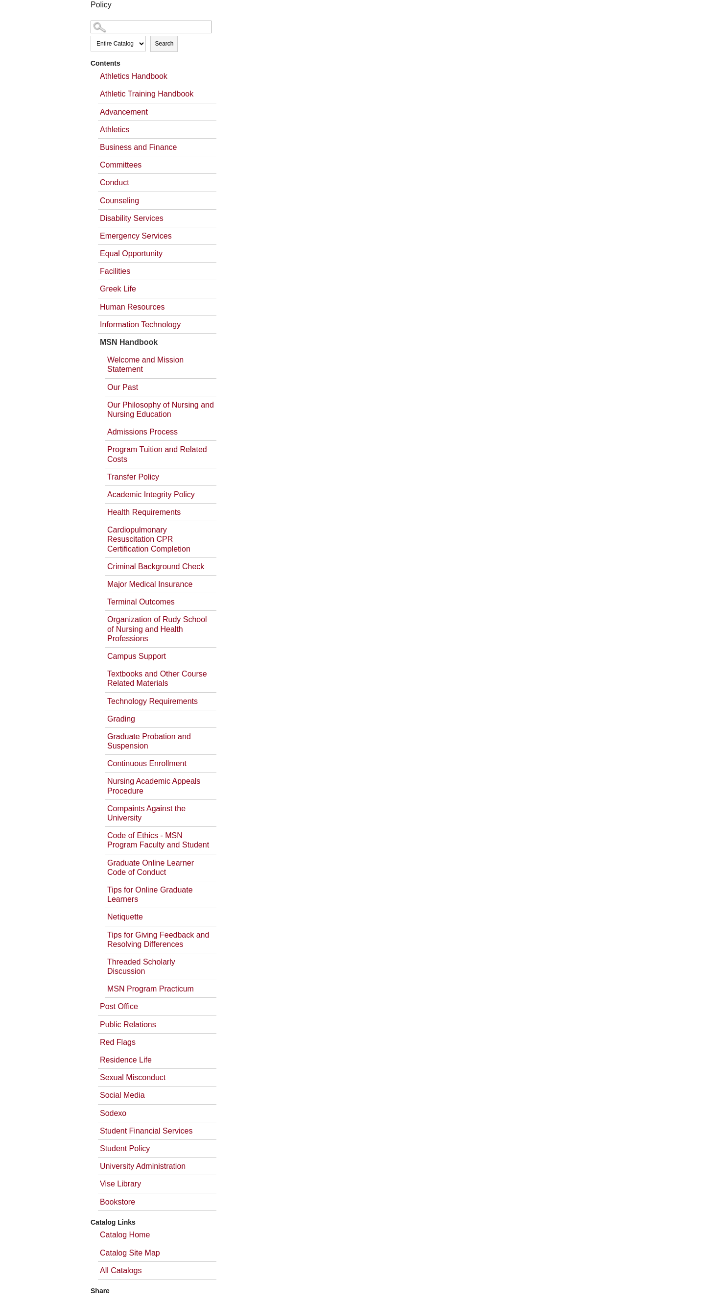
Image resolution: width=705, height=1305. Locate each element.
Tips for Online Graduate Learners (150, 894)
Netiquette (125, 917)
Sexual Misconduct (132, 1077)
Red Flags (118, 1042)
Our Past (122, 387)
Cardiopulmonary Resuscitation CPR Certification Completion (148, 539)
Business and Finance (138, 147)
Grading (121, 719)
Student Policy (125, 1148)
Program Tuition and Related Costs (157, 454)
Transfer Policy (133, 477)
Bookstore (117, 1202)
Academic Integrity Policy (151, 494)
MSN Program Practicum (150, 989)
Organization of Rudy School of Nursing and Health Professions (157, 628)
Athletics (114, 129)
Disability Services (132, 218)
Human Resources (132, 307)
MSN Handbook (129, 342)
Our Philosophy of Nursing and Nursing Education (160, 409)
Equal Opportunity (131, 253)
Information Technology (140, 324)
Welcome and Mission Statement (145, 364)
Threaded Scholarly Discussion (141, 966)
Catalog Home (125, 1235)
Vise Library (120, 1184)
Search (164, 43)
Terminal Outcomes (141, 602)
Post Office (119, 1006)
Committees (120, 165)
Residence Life (126, 1060)
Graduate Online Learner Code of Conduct (150, 867)
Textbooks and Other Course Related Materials (157, 678)
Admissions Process (142, 432)
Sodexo (113, 1113)
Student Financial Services (146, 1131)
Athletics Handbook (133, 76)
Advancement (124, 112)
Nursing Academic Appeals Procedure (153, 786)
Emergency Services (136, 236)
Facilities (115, 271)
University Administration (143, 1166)
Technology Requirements (152, 701)
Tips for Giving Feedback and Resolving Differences (158, 939)
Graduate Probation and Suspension (149, 741)
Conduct (114, 182)
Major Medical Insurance (149, 584)
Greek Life (118, 289)
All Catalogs (120, 1270)
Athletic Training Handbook (146, 94)
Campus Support (136, 656)
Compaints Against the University (146, 813)
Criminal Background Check (155, 566)
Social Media (122, 1095)
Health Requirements (144, 512)
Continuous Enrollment (147, 763)
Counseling (119, 200)
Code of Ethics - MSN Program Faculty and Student (158, 840)
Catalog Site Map (130, 1253)
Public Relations (128, 1024)
